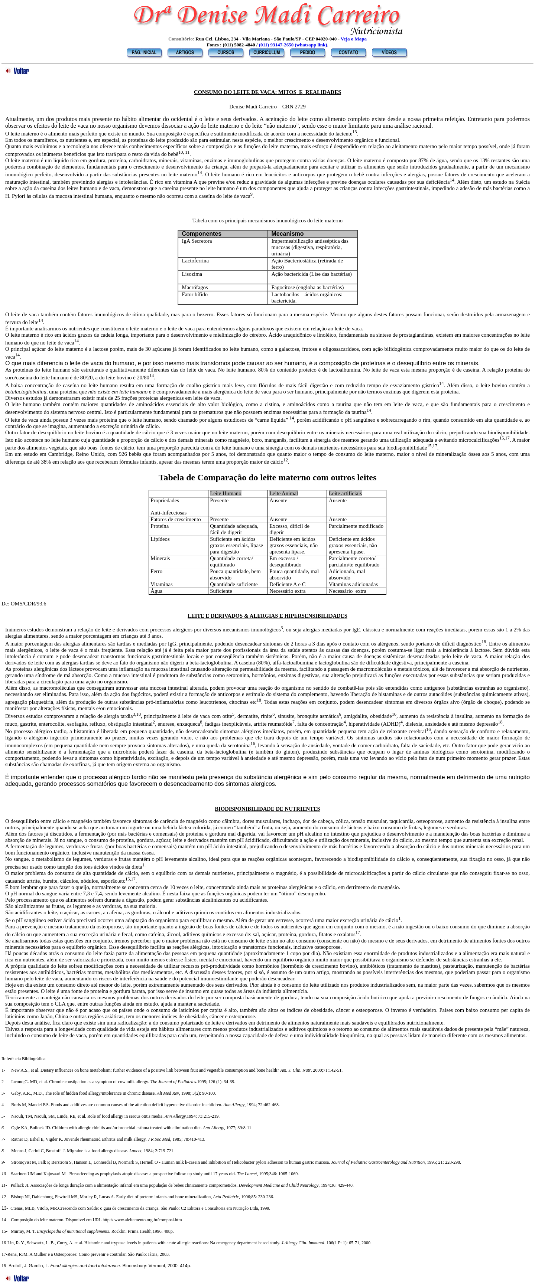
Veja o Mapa (354, 39)
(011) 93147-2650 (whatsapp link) (293, 45)
